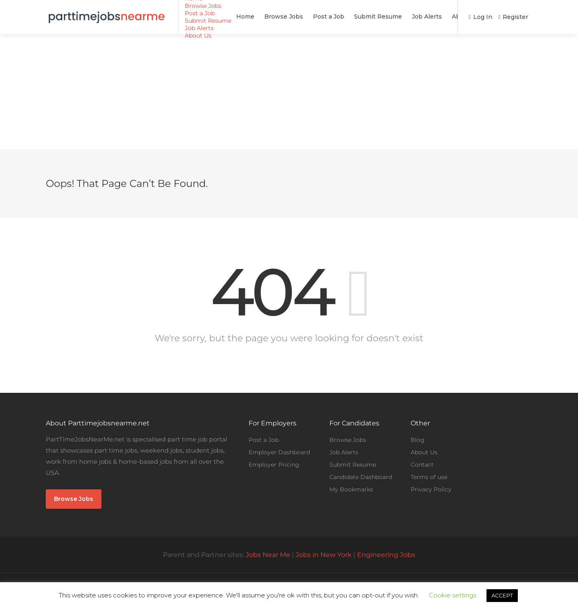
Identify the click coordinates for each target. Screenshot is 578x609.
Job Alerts (380, 16)
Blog (418, 440)
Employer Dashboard (279, 452)
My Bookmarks (351, 489)
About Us (419, 16)
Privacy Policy (431, 489)
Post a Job (282, 16)
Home (199, 16)
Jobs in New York (324, 555)
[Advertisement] (289, 91)
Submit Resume (331, 16)
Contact (422, 464)
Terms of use (429, 477)
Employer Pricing (274, 464)
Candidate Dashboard (360, 477)
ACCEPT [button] (502, 595)
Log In (480, 17)
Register (513, 17)
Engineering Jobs (386, 555)
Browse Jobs (237, 16)
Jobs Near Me (268, 555)
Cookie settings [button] (452, 595)
